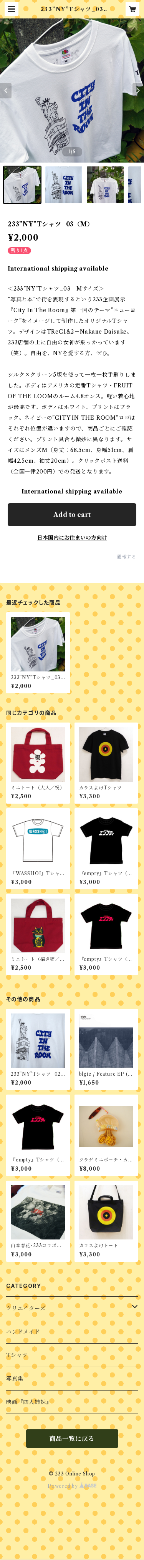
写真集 (14, 1378)
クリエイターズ (26, 1308)
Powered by (72, 1486)
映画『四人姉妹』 (28, 1402)
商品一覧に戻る (72, 1438)
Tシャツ (17, 1355)
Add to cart (72, 514)
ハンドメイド (23, 1331)
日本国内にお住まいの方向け (72, 537)
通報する (126, 557)
